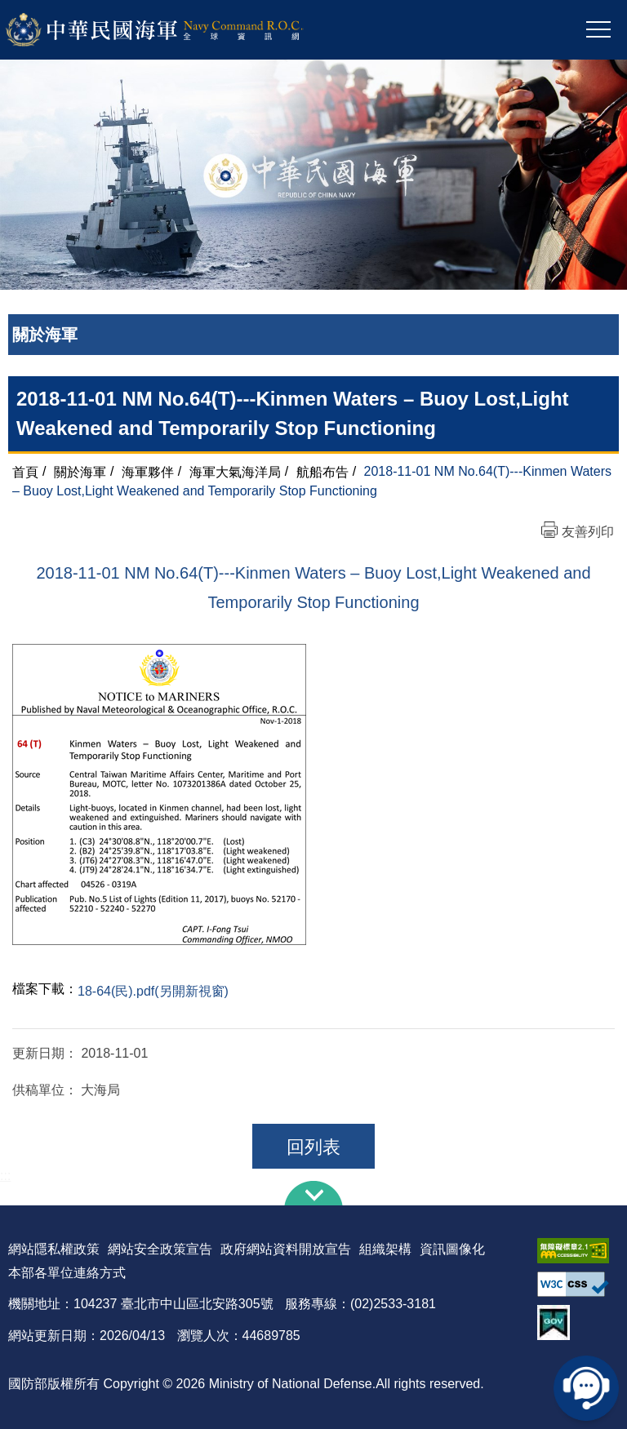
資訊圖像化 (452, 1249)
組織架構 (385, 1249)
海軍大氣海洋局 (235, 471)
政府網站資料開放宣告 (285, 1249)
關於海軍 (80, 471)
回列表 (313, 1147)
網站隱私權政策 (54, 1249)
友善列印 (588, 532)
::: (5, 1176)
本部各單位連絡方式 (67, 1273)
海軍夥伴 (148, 471)
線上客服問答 (586, 1388)
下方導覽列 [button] (313, 1193)
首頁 (25, 471)
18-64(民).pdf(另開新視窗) (153, 991)
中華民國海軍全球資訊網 (176, 30)
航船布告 (322, 471)
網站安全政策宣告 (160, 1249)
